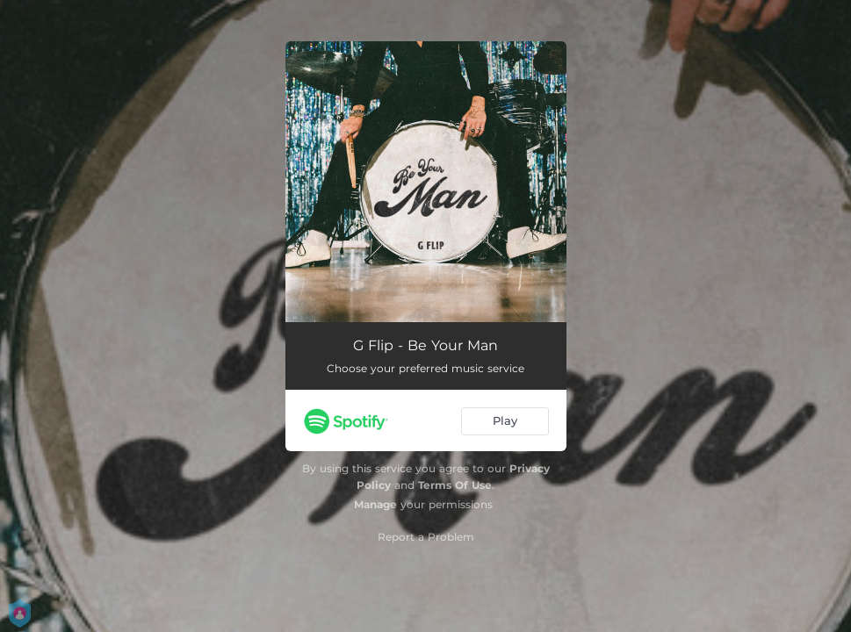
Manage (375, 504)
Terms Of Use (455, 485)
